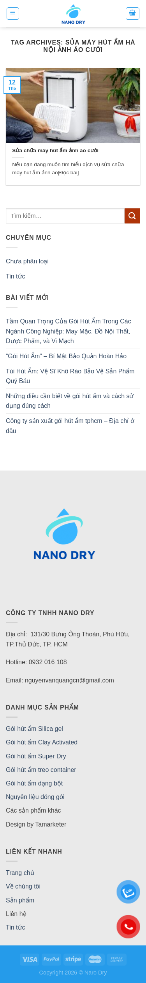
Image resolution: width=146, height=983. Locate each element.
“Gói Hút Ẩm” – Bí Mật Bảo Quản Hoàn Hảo (66, 356)
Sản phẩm (20, 900)
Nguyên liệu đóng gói (35, 797)
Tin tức (15, 276)
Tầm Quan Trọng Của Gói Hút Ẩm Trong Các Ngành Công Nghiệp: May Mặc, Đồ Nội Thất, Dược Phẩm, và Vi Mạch (68, 331)
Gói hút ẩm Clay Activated (41, 742)
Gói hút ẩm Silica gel (34, 728)
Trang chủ (20, 873)
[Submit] (132, 215)
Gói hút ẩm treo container (41, 769)
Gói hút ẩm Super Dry (36, 756)
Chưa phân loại (27, 261)
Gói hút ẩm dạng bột (34, 783)
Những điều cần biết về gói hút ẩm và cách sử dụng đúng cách (70, 401)
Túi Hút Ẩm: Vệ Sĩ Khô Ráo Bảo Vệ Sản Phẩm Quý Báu (70, 376)
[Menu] (13, 13)
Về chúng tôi (23, 886)
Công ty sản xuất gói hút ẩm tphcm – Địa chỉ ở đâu (70, 426)
